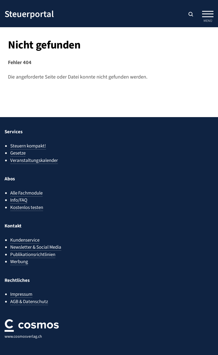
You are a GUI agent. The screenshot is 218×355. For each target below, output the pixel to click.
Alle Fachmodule (26, 193)
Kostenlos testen (26, 207)
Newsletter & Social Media (35, 247)
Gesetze (18, 153)
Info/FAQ (18, 200)
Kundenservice (24, 240)
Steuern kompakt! (28, 146)
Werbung (19, 261)
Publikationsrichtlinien (32, 254)
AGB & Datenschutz (29, 301)
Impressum (21, 294)
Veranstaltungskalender (34, 160)
